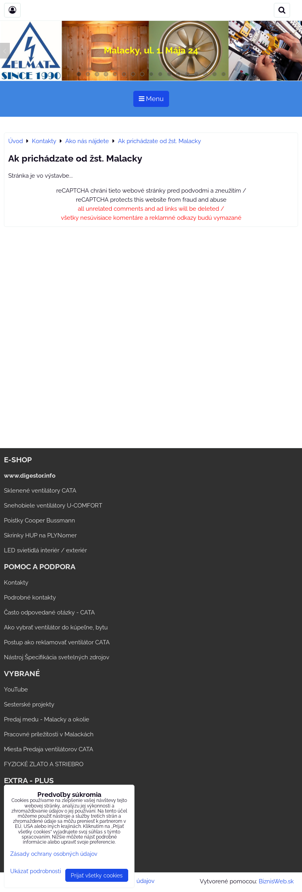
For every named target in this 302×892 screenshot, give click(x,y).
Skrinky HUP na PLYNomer (40, 535)
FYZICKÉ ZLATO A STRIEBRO (43, 764)
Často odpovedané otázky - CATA (49, 612)
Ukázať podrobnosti (35, 871)
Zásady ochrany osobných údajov (53, 853)
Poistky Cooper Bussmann (39, 520)
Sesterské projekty (29, 704)
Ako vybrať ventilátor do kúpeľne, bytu (56, 627)
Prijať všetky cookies (97, 875)
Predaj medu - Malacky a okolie (46, 719)
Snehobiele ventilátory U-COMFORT (53, 505)
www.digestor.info (29, 475)
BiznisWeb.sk (276, 881)
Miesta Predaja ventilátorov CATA (48, 749)
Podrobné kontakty (30, 597)
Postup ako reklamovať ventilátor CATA (57, 642)
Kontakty (16, 582)
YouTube (16, 689)
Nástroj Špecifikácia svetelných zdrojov (56, 657)
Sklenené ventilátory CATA (40, 490)
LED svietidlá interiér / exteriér (45, 550)
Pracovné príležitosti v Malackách (49, 734)
